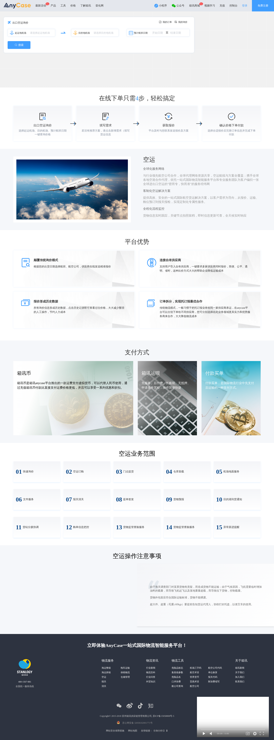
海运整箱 (106, 668)
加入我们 (239, 677)
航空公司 (194, 686)
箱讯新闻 (239, 668)
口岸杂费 (176, 681)
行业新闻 (150, 668)
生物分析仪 (159, 731)
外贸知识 (150, 681)
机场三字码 (195, 668)
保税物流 (125, 672)
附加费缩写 (214, 681)
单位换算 (212, 672)
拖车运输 (125, 668)
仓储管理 (125, 677)
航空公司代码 (215, 668)
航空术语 (194, 672)
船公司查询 (177, 686)
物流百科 (150, 672)
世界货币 (194, 677)
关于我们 (239, 672)
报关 (104, 681)
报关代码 (212, 677)
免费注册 (263, 5)
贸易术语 (194, 681)
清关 (104, 686)
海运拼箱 (106, 672)
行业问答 (150, 677)
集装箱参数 (177, 672)
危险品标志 (177, 668)
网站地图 (132, 731)
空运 (104, 677)
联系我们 (239, 681)
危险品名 (176, 677)
